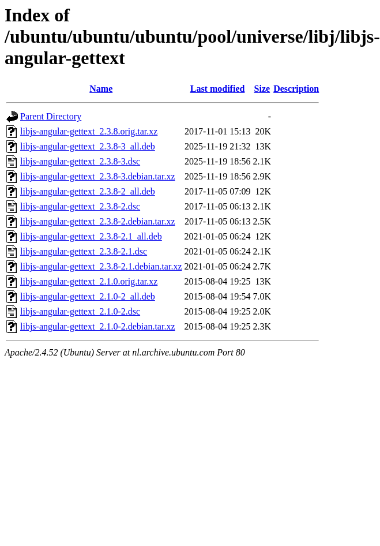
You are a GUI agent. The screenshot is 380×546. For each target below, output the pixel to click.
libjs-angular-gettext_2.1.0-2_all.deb (87, 296)
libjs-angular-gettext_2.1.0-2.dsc (80, 311)
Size (262, 89)
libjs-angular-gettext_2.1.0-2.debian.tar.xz (97, 326)
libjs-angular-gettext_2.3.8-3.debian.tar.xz (97, 176)
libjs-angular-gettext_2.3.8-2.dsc (80, 206)
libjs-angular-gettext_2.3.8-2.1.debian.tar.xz (101, 266)
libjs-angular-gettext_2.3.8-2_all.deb (87, 191)
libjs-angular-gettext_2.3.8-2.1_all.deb (91, 236)
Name (100, 89)
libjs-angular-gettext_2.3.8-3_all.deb (87, 146)
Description (296, 89)
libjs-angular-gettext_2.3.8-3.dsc (80, 161)
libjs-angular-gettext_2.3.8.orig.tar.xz (88, 131)
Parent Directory (50, 116)
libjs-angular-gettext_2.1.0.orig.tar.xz (88, 281)
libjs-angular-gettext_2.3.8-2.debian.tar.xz (97, 221)
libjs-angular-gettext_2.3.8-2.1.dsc (83, 251)
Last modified (217, 89)
